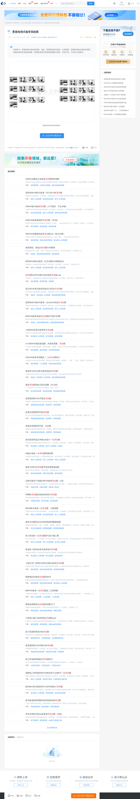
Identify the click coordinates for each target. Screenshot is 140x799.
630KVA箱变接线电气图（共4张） (42, 220)
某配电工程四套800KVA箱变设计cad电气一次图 (48, 673)
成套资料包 (44, 2)
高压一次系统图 (60, 459)
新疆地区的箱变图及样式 (38, 577)
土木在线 (13, 3)
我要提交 (54, 785)
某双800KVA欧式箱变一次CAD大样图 (43, 193)
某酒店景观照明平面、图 (38, 426)
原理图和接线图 (58, 528)
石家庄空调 (34, 487)
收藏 (85, 147)
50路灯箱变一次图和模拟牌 (39, 453)
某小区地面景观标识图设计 (39, 659)
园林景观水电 (35, 638)
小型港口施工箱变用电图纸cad (40, 618)
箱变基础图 (34, 350)
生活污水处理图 (25, 23)
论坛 (24, 3)
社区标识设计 (56, 665)
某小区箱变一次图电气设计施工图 (42, 536)
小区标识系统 (35, 665)
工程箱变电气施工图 (60, 679)
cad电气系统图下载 (55, 720)
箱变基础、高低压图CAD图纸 (40, 248)
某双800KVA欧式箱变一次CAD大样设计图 (45, 302)
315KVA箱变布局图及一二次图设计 (42, 357)
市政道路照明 (35, 706)
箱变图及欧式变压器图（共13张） (42, 385)
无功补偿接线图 (36, 528)
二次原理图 (46, 597)
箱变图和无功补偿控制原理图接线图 (43, 522)
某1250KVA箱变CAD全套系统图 (114, 99)
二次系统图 (43, 363)
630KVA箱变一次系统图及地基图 (114, 114)
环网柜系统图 (35, 501)
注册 (137, 3)
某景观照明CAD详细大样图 (39, 645)
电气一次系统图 (60, 199)
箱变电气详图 (47, 679)
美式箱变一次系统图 (60, 240)
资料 (19, 3)
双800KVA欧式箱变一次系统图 (114, 106)
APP (51, 3)
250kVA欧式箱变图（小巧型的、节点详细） (46, 206)
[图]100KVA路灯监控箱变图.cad (43, 275)
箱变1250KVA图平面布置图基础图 (42, 467)
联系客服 (86, 785)
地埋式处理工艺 (37, 23)
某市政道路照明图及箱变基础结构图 (43, 700)
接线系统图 (52, 226)
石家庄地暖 (43, 487)
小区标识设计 (45, 665)
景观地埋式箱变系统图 (51, 23)
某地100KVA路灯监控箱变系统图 (114, 87)
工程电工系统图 (45, 185)
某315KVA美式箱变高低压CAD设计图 (43, 289)
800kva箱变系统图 (58, 185)
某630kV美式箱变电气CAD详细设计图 (44, 687)
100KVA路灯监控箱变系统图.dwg (114, 102)
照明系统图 (57, 404)
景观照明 (49, 404)
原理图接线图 (47, 528)
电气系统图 (34, 226)
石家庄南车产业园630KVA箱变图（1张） (45, 481)
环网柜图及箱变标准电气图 (41, 494)
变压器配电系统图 (59, 391)
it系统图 (51, 281)
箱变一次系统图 (36, 199)
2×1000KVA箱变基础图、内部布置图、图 (45, 344)
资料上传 (21, 785)
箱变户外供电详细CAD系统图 (113, 91)
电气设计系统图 (60, 542)
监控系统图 (34, 281)
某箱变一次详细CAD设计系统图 (114, 95)
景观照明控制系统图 (37, 404)
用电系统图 (43, 624)
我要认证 (119, 785)
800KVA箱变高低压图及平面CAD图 (42, 316)
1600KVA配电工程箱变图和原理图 (42, 179)
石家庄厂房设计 (54, 487)
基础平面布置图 (36, 473)
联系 (71, 147)
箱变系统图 (34, 185)
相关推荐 (11, 171)
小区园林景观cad (57, 638)
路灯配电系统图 (58, 569)
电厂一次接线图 (60, 514)
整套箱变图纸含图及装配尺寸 (40, 604)
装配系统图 (57, 610)
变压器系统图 (47, 391)
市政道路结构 (54, 706)
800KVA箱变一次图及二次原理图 (41, 591)
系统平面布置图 (48, 473)
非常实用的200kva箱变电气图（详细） (44, 714)
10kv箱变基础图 (54, 350)
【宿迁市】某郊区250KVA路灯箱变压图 (44, 563)
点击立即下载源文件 (83, 796)
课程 (30, 2)
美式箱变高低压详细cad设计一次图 (42, 440)
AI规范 (36, 3)
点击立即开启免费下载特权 (118, 62)
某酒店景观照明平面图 (37, 412)
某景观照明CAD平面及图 (38, 398)
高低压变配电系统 (43, 322)
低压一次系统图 (51, 446)
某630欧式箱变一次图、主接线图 (41, 508)
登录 (131, 3)
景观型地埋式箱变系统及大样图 (114, 79)
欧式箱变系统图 (48, 199)
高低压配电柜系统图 (43, 254)
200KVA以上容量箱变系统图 (113, 83)
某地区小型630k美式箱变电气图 (41, 549)
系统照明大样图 (51, 651)
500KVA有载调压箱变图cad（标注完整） (45, 234)
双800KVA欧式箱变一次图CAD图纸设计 (44, 261)
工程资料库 (8, 23)
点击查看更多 (52, 728)
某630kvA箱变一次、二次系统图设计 (116, 110)
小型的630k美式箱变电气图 (39, 330)
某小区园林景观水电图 (37, 632)
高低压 (33, 254)
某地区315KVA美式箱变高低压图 (41, 371)
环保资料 (16, 23)
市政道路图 (45, 706)
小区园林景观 (45, 638)
